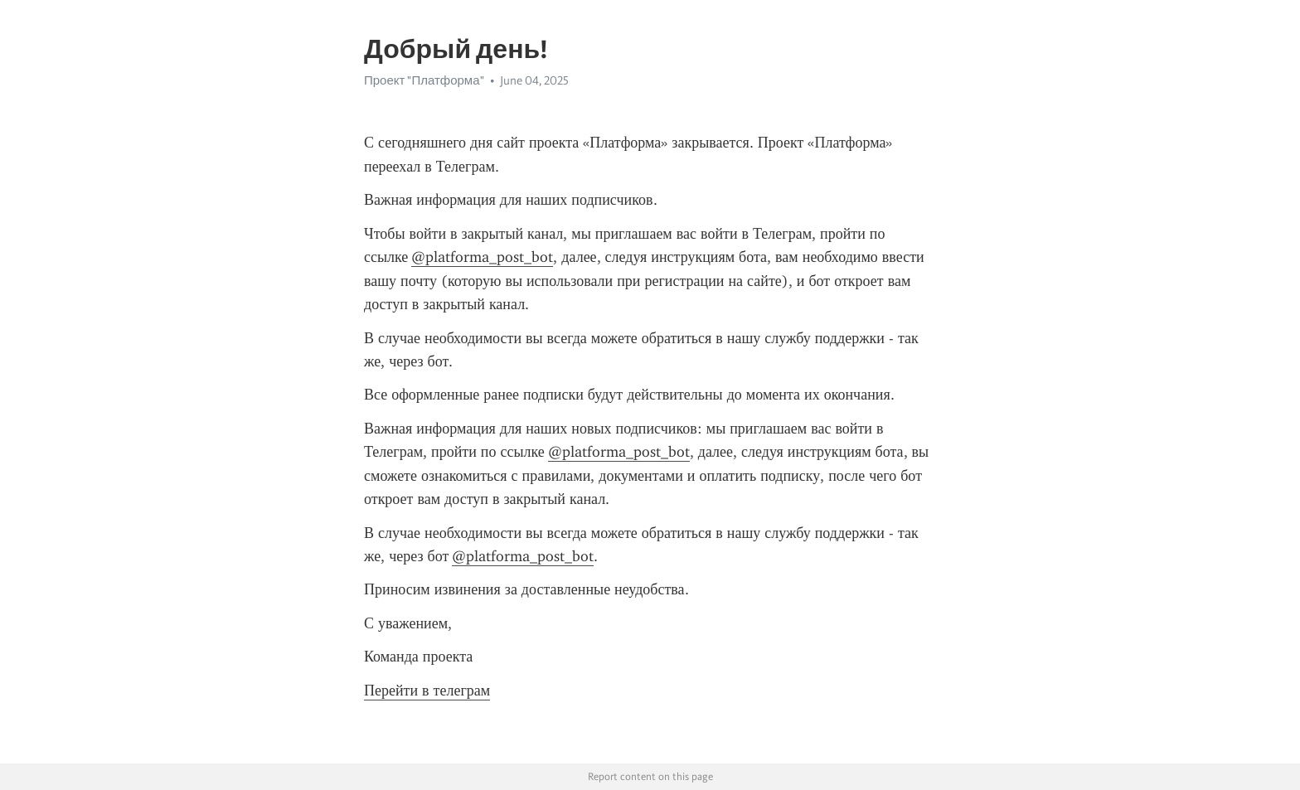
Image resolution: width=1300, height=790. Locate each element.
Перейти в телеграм (427, 690)
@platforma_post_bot (482, 257)
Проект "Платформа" (424, 80)
